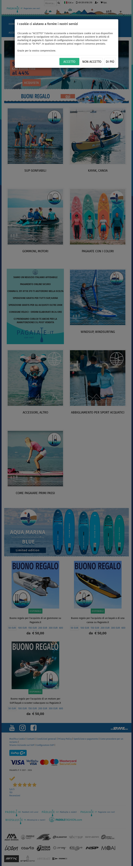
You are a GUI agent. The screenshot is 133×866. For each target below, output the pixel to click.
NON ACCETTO (91, 62)
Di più (110, 62)
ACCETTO (69, 62)
